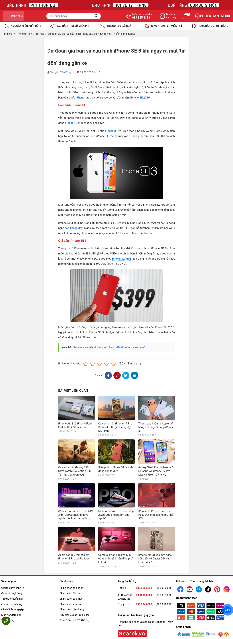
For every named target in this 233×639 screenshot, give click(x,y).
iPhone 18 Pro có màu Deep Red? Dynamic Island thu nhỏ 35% (155, 514)
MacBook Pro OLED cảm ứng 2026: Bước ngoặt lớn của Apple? (116, 514)
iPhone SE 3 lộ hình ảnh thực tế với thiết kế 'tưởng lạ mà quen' (109, 347)
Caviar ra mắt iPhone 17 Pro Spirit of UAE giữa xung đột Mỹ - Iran (115, 427)
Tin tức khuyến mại (12, 574)
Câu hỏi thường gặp (12, 585)
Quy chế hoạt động (12, 568)
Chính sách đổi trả (70, 568)
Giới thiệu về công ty (12, 563)
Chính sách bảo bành (71, 563)
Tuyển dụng (7, 595)
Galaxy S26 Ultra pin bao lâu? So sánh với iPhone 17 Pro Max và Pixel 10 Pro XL (155, 471)
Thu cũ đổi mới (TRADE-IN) (74, 595)
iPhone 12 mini (121, 258)
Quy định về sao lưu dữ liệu (75, 590)
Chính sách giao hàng (72, 585)
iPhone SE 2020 (140, 97)
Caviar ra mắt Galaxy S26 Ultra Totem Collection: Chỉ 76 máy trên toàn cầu (74, 471)
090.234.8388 (144, 579)
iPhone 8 (110, 131)
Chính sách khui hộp (71, 579)
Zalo (227, 609)
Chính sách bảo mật (71, 574)
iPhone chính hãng (11, 579)
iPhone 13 (71, 123)
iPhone (80, 97)
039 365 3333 (181, 17)
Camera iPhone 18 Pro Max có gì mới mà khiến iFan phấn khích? (116, 534)
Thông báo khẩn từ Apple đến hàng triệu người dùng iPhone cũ (156, 427)
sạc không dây (74, 228)
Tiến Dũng (65, 72)
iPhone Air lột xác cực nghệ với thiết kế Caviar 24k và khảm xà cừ (155, 534)
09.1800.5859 (144, 570)
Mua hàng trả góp (11, 590)
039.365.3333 (144, 563)
